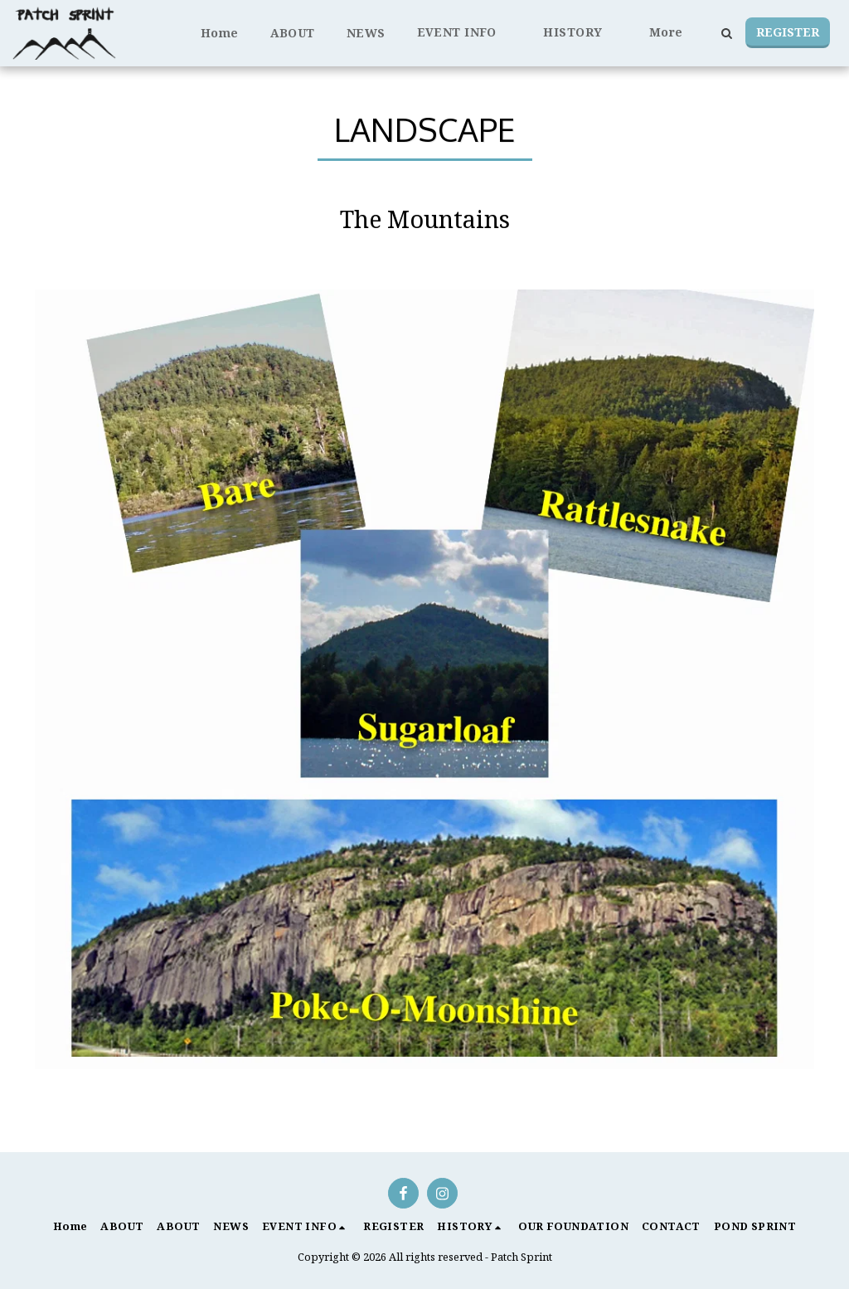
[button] (464, 33)
